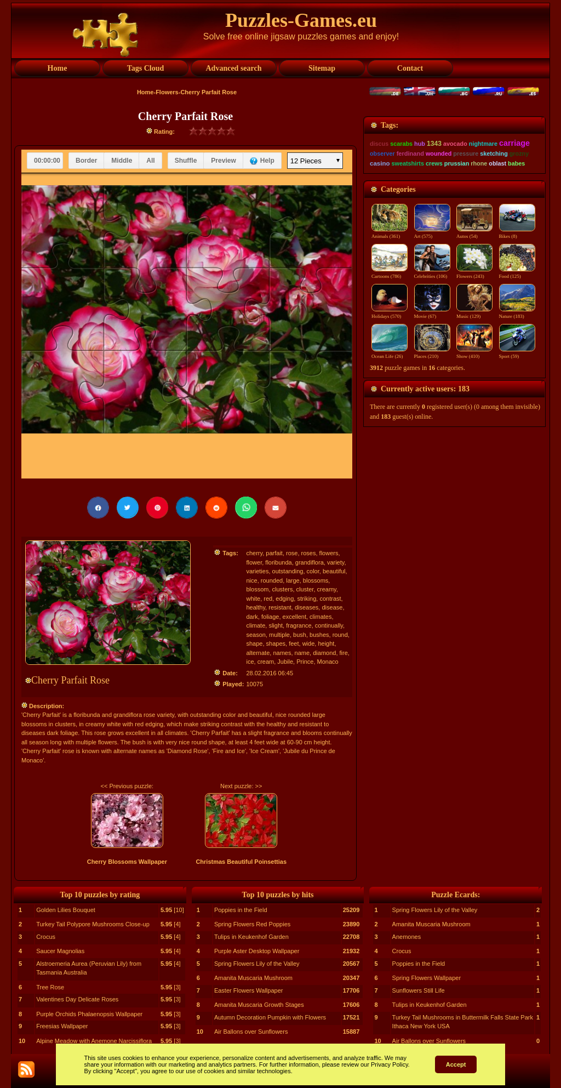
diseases (306, 607)
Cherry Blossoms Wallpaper (127, 861)
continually (329, 625)
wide (308, 643)
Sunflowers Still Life (418, 990)
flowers (329, 553)
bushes (319, 634)
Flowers (167, 92)
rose (291, 553)
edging (285, 598)
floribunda (278, 562)
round (340, 634)
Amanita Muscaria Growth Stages (259, 1004)
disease (332, 607)
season (255, 634)
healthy (255, 607)
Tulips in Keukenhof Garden (251, 936)
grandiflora (309, 562)
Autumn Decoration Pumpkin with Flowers (270, 1017)
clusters (282, 589)
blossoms (315, 580)
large (292, 580)
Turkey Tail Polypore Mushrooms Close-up (93, 924)
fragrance (298, 625)
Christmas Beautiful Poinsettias (241, 861)
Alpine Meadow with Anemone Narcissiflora (94, 1041)
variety (336, 562)
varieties (257, 571)
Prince (304, 661)
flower (254, 562)
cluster (305, 589)
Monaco (328, 661)
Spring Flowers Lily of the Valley (257, 963)
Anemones (406, 936)
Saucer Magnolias (60, 951)
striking (306, 598)
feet (294, 643)
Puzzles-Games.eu (301, 20)
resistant (279, 607)
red (268, 598)
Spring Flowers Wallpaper (426, 978)
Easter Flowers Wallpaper (248, 990)
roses (308, 553)
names (282, 653)
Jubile (285, 661)
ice (250, 661)
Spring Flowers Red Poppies (252, 924)
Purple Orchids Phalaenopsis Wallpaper (89, 1014)
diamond (324, 653)
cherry (254, 553)
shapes (275, 643)
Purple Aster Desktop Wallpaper (257, 951)
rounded (272, 580)
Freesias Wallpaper (62, 1026)
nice (251, 580)
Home (145, 92)
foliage (270, 616)
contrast (330, 598)
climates (320, 616)
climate (255, 625)
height (326, 643)
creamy (326, 589)
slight (275, 625)
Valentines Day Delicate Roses (77, 999)
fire (344, 653)
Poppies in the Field (240, 910)
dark (251, 616)
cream (265, 661)
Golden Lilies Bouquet (65, 910)
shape (254, 643)
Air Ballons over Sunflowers (251, 1031)
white (253, 598)
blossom (257, 589)
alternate (258, 653)
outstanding (288, 571)
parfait (274, 553)
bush (299, 634)
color (313, 571)
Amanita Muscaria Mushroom (253, 978)
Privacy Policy (389, 1064)
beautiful (334, 571)
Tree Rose (50, 987)
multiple (279, 634)
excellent (294, 616)
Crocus (45, 936)
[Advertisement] (454, 184)
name (302, 653)
